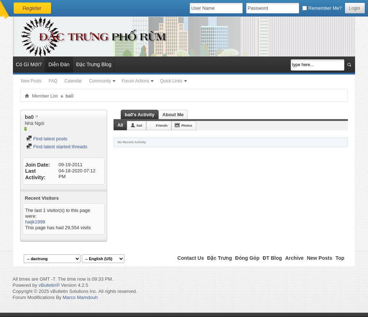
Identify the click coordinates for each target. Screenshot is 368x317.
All (120, 125)
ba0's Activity (140, 114)
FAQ (53, 80)
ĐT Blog (272, 258)
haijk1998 (35, 222)
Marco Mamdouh (80, 297)
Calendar (73, 80)
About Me (173, 114)
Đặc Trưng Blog (93, 64)
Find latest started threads (56, 146)
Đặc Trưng (219, 258)
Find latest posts (46, 138)
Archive (294, 258)
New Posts (31, 80)
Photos (186, 125)
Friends (162, 125)
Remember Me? (322, 8)
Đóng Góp (247, 258)
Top (339, 258)
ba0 (139, 125)
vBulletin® (49, 285)
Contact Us (191, 258)
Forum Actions (136, 80)
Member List (45, 96)
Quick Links (171, 80)
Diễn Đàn (59, 64)
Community (100, 80)
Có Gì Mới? (29, 64)
